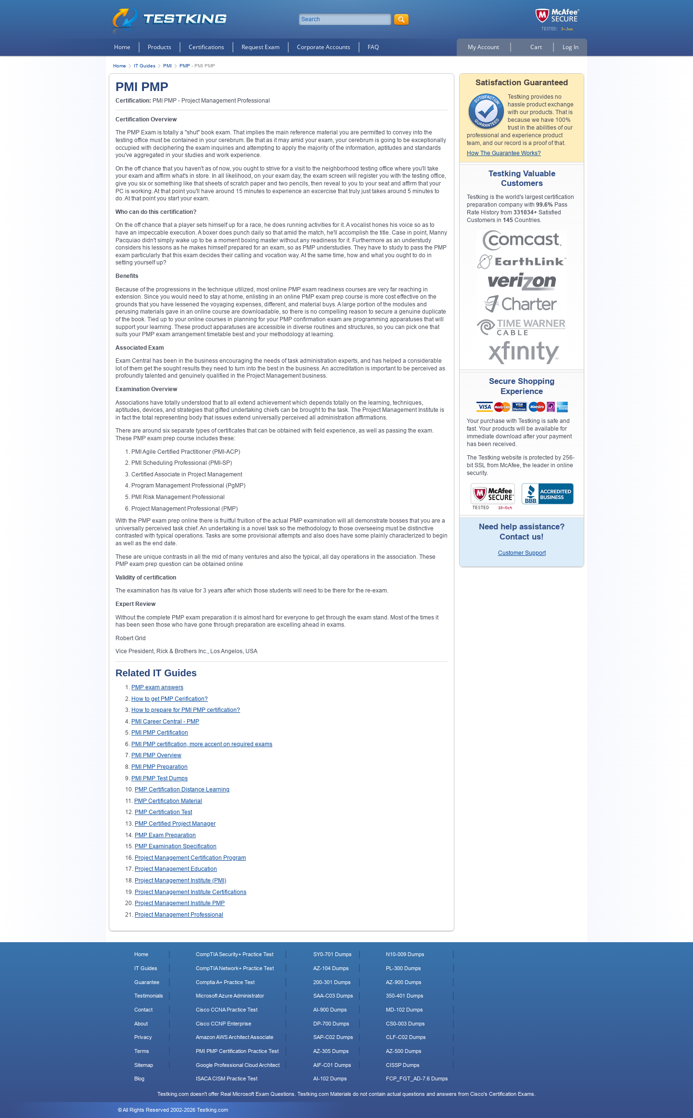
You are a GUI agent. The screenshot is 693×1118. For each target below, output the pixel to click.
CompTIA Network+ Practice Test (235, 968)
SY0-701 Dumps (332, 954)
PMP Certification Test (163, 812)
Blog (139, 1078)
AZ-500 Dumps (404, 1051)
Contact (143, 1010)
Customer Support (522, 553)
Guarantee (146, 982)
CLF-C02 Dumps (406, 1037)
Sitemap (143, 1065)
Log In (570, 47)
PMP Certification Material (168, 801)
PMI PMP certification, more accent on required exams (201, 744)
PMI (167, 65)
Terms (141, 1051)
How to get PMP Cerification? (169, 699)
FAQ (373, 47)
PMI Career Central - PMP (165, 721)
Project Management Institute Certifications (190, 892)
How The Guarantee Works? (504, 153)
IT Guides (144, 65)
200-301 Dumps (332, 982)
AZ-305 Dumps (331, 1051)
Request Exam (261, 47)
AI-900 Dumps (330, 1010)
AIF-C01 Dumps (332, 1065)
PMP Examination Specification (176, 846)
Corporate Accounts (323, 47)
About (141, 1023)
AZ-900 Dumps (404, 982)
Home (122, 47)
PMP (185, 65)
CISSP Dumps (403, 1065)
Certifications (206, 47)
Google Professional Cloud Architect (238, 1065)
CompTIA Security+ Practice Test (234, 954)
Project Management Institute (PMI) (180, 880)
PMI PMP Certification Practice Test (237, 1051)
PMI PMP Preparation (159, 766)
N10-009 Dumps (405, 954)
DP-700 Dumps (331, 1023)
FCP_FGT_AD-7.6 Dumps (417, 1078)
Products (159, 47)
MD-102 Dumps (404, 1010)
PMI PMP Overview (156, 755)
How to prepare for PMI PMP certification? (185, 710)
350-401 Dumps (405, 996)
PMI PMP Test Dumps (159, 778)
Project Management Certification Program (190, 858)
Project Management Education (176, 869)
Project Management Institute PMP (180, 903)
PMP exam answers (157, 687)
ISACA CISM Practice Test (226, 1078)
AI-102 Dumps (330, 1078)
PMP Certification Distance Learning (182, 789)
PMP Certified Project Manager (175, 823)
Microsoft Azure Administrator (230, 996)
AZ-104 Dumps (331, 968)
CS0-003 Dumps (405, 1023)
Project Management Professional (179, 914)
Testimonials (148, 996)
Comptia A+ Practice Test (225, 982)
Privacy (143, 1037)
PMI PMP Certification (159, 732)
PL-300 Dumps (403, 968)
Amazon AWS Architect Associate (234, 1037)
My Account (483, 47)
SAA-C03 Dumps (333, 996)
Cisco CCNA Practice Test (226, 1010)
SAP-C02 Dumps (333, 1037)
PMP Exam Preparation (165, 835)
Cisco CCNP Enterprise (223, 1023)
